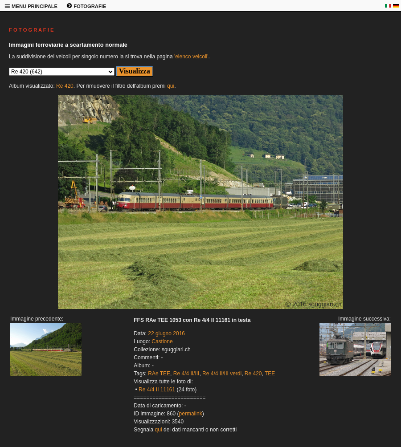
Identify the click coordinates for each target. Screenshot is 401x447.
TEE (270, 373)
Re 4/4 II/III (186, 373)
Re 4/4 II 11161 (157, 389)
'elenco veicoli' (191, 56)
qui (170, 86)
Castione (161, 341)
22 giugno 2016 (166, 333)
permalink (190, 413)
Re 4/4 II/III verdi (221, 373)
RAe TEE (159, 373)
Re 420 (65, 86)
